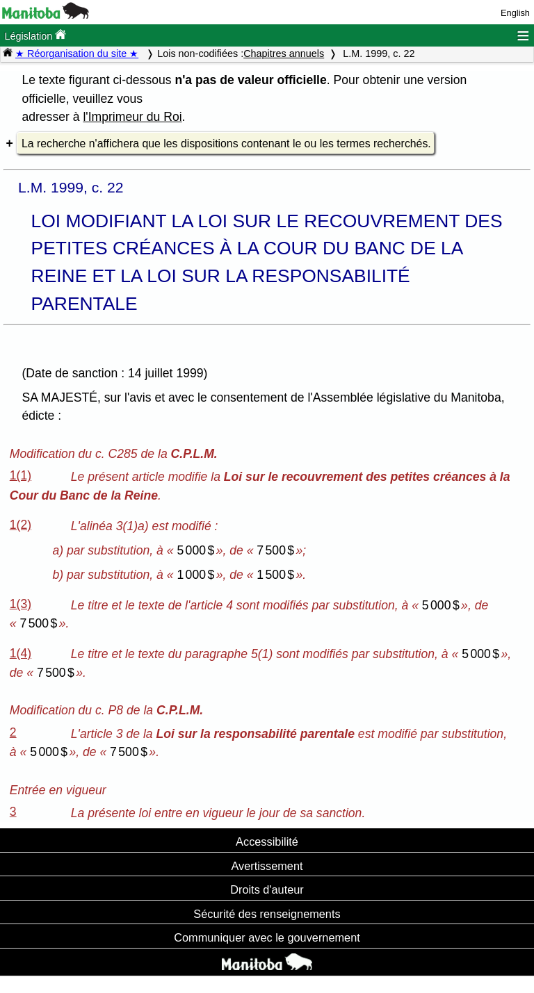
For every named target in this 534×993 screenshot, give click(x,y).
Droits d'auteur (267, 889)
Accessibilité (267, 841)
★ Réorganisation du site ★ (76, 53)
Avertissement (266, 866)
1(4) (20, 653)
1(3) (20, 604)
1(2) (20, 525)
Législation (35, 35)
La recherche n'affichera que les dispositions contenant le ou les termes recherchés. (226, 143)
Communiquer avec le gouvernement (266, 937)
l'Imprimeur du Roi (132, 117)
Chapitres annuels (283, 53)
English (515, 13)
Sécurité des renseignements (266, 914)
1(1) (20, 475)
